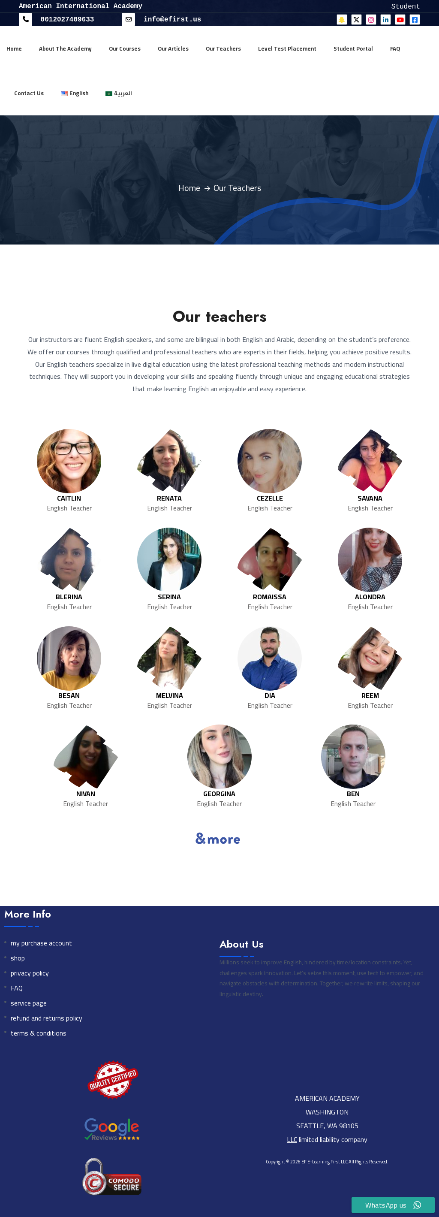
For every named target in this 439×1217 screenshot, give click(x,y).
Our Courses (125, 48)
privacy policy (30, 973)
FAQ (395, 48)
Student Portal (353, 48)
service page (29, 1003)
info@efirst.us (161, 19)
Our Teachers (223, 48)
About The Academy (65, 48)
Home (14, 48)
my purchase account (41, 943)
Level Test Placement (287, 48)
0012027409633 (56, 19)
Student (405, 6)
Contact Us (29, 93)
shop (18, 958)
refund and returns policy (46, 1018)
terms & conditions (38, 1033)
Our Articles (173, 48)
